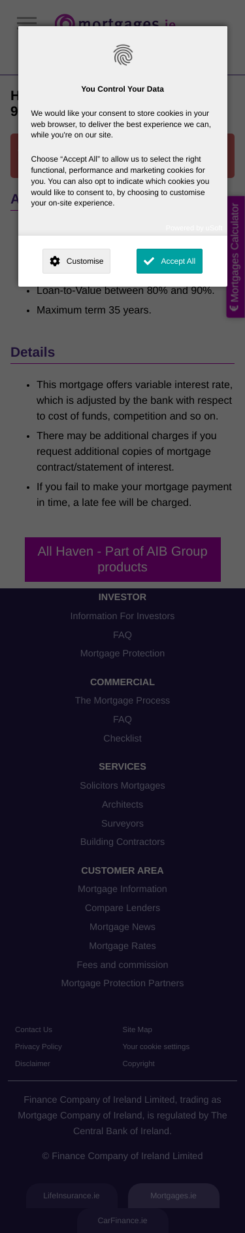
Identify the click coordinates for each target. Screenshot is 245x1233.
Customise (85, 261)
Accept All (178, 261)
